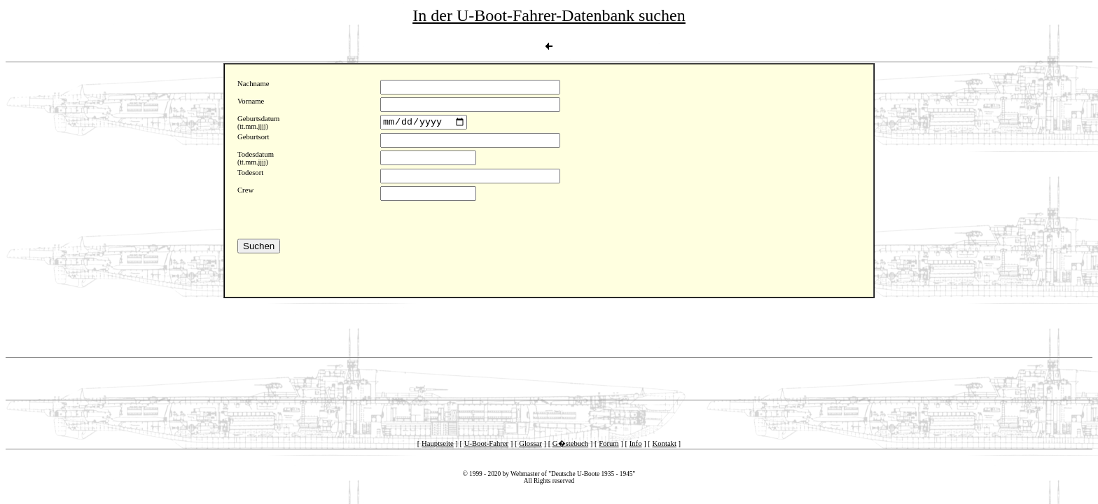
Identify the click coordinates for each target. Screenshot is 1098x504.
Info (636, 443)
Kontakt (664, 443)
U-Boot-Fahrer (486, 443)
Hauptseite (438, 443)
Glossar (530, 443)
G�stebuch (570, 443)
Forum (608, 443)
